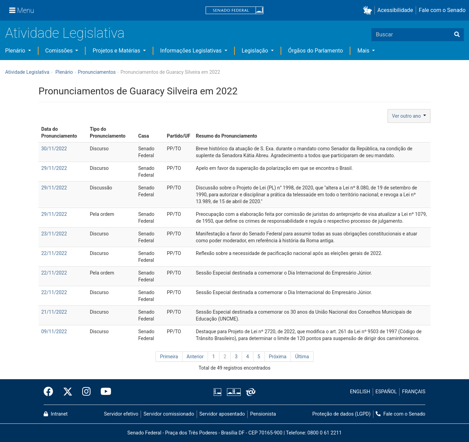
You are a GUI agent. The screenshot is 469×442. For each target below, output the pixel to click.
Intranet (56, 414)
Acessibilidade (395, 10)
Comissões (59, 50)
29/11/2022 (54, 168)
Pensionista (263, 414)
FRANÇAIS (413, 392)
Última (302, 356)
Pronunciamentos (97, 72)
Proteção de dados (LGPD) (341, 414)
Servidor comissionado (169, 414)
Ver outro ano (409, 116)
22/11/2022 (54, 253)
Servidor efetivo (121, 414)
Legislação (256, 50)
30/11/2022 (54, 148)
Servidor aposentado (222, 414)
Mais (364, 50)
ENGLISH (360, 392)
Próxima (278, 356)
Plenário (15, 50)
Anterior (195, 356)
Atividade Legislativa (64, 33)
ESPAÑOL (386, 392)
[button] (368, 10)
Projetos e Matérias (116, 50)
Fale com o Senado (442, 10)
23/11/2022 (54, 233)
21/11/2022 (54, 312)
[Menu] (21, 10)
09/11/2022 (54, 331)
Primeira (169, 356)
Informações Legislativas (191, 50)
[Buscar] (457, 34)
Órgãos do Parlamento (315, 50)
